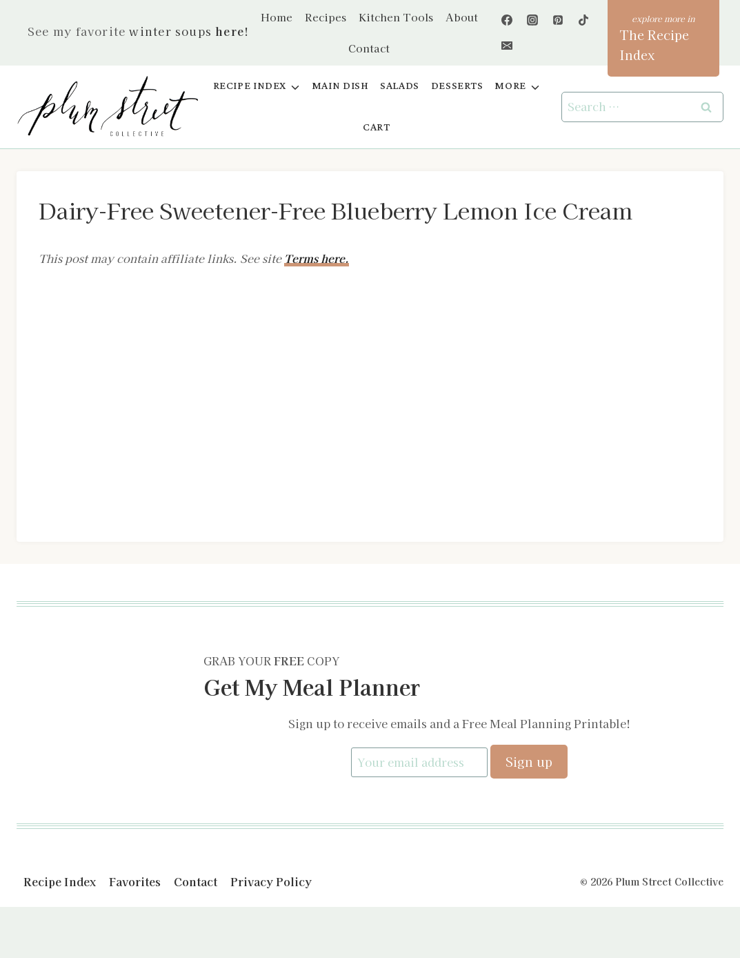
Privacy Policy (271, 880)
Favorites (135, 880)
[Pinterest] (558, 20)
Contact (369, 48)
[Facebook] (507, 20)
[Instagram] (532, 20)
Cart (376, 127)
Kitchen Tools (396, 17)
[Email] (507, 46)
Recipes (325, 17)
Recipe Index (59, 880)
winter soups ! (189, 31)
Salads (399, 86)
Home (276, 17)
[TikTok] (583, 20)
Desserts (457, 86)
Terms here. (316, 258)
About (462, 17)
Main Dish (340, 86)
